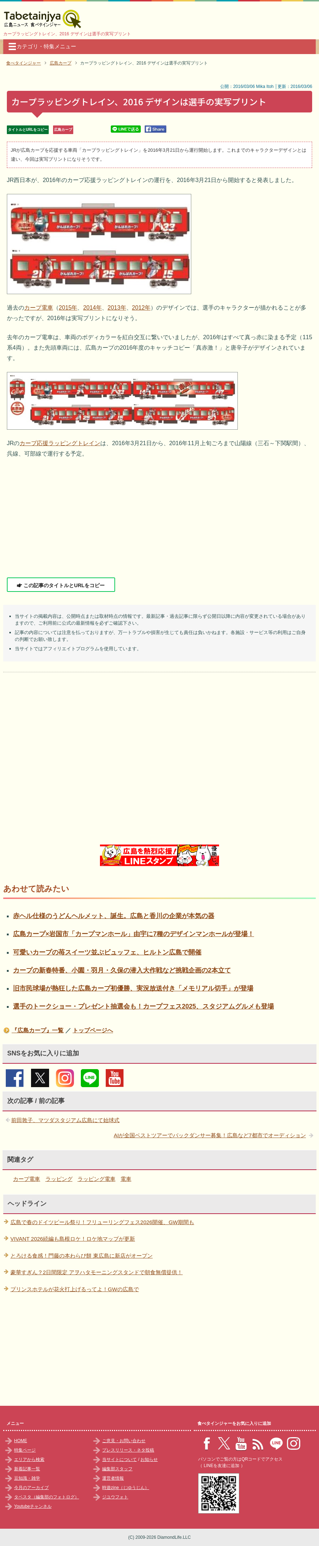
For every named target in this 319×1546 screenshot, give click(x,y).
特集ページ (25, 1450)
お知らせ (149, 1459)
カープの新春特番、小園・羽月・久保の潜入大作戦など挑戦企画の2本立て (122, 970)
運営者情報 (113, 1478)
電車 (126, 1179)
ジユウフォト (115, 1497)
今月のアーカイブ (31, 1487)
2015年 (68, 308)
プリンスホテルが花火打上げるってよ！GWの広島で (74, 1289)
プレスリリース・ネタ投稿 (128, 1450)
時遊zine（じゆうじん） (125, 1487)
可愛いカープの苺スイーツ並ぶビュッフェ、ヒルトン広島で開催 (107, 952)
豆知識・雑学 (27, 1478)
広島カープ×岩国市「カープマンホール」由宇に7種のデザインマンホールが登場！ (133, 934)
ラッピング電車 (96, 1179)
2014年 (92, 308)
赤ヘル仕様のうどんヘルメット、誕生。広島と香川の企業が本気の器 (113, 916)
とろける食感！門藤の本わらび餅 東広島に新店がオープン (81, 1256)
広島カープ (63, 130)
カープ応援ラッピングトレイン (59, 443)
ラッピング (59, 1179)
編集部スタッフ (117, 1468)
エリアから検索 (29, 1459)
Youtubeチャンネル (33, 1506)
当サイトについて (119, 1459)
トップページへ (93, 1030)
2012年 (141, 308)
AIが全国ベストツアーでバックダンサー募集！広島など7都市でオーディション (210, 1135)
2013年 (117, 308)
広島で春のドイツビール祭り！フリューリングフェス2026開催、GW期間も (102, 1222)
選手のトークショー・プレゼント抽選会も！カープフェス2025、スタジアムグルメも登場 (143, 1006)
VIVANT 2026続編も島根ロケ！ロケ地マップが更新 (72, 1239)
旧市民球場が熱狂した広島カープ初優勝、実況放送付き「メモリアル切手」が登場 (133, 988)
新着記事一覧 (27, 1468)
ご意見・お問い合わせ (123, 1440)
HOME (20, 1440)
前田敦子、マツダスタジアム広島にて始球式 (65, 1120)
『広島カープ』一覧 (38, 1030)
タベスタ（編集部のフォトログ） (46, 1497)
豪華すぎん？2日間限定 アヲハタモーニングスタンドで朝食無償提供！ (96, 1272)
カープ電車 (38, 308)
